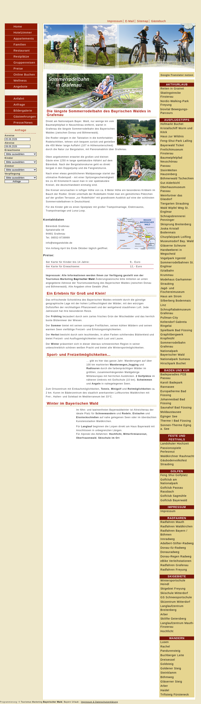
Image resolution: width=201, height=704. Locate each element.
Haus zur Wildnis (172, 136)
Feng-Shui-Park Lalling (176, 140)
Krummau (167, 275)
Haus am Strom (171, 296)
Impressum (114, 21)
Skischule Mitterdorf (174, 593)
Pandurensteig (170, 650)
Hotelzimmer (23, 32)
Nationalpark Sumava (175, 359)
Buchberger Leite (172, 655)
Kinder (9, 158)
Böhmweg (167, 677)
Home (18, 26)
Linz (163, 305)
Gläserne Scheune (173, 245)
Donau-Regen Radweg (175, 556)
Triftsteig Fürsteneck (174, 694)
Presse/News (23, 122)
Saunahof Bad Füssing (176, 407)
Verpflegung (12, 173)
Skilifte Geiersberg (173, 618)
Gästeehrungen (25, 116)
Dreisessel (167, 659)
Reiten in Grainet (172, 88)
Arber (164, 614)
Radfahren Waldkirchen (176, 526)
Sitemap (142, 21)
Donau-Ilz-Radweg (173, 547)
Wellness (20, 80)
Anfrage (19, 104)
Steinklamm (168, 672)
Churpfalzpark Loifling (175, 236)
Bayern (67, 702)
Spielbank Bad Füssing (176, 330)
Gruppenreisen (24, 62)
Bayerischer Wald (52, 702)
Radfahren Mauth (172, 521)
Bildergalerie (23, 110)
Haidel (164, 690)
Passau (165, 165)
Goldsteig (167, 663)
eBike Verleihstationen (176, 560)
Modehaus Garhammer (176, 279)
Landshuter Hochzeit (174, 443)
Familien (20, 44)
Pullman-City (169, 317)
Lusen (164, 642)
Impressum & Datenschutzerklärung (99, 702)
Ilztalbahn (167, 270)
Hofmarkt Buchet (171, 123)
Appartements (24, 38)
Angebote (20, 86)
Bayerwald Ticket (172, 145)
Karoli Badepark (171, 382)
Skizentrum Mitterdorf (175, 601)
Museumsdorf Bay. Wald (177, 241)
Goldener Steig (170, 668)
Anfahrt (19, 98)
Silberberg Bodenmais (175, 300)
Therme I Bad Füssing (175, 420)
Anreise (9, 135)
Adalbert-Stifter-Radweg (177, 543)
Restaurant (22, 50)
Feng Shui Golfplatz (174, 475)
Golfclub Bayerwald (173, 500)
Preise (18, 68)
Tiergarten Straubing (174, 203)
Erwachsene (12, 150)
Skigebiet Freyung (173, 588)
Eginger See (168, 416)
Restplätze (21, 56)
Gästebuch (158, 21)
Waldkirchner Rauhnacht (177, 456)
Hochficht (166, 631)
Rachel (165, 646)
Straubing (167, 283)
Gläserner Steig (171, 681)
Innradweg (167, 539)
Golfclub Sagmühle (173, 495)
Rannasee (167, 386)
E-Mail (129, 21)
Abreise (9, 143)
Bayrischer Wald (84, 279)
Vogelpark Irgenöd (173, 258)
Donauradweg (169, 552)
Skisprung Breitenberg (175, 224)
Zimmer (9, 166)
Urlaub (75, 702)
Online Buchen (24, 74)
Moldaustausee (170, 411)
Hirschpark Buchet (173, 363)
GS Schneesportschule (176, 597)
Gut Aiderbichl (170, 182)
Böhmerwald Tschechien (177, 178)
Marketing (37, 702)
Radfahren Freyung (173, 569)
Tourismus (26, 702)
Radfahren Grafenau (174, 565)
